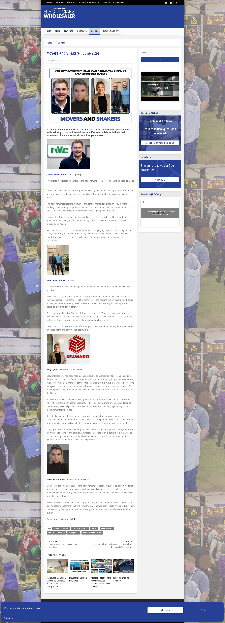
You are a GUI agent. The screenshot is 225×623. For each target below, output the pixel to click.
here (76, 519)
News (57, 31)
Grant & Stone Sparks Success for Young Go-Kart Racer (68, 544)
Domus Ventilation (61, 528)
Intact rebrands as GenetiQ (121, 579)
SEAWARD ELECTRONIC (92, 532)
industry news (106, 528)
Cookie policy (8, 618)
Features (68, 31)
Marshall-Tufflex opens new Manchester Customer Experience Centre (101, 582)
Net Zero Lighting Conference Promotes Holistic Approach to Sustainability (112, 544)
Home (48, 31)
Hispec (94, 528)
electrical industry (79, 528)
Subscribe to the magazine (89, 2)
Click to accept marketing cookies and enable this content (160, 86)
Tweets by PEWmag (160, 213)
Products (82, 31)
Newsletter (71, 2)
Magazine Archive (110, 31)
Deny (203, 610)
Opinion (94, 31)
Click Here (160, 179)
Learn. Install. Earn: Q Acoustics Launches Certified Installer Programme (56, 582)
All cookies (165, 610)
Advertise (59, 2)
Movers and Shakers (56, 532)
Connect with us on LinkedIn (113, 2)
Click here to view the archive (160, 143)
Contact (49, 2)
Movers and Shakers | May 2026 (78, 579)
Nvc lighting (74, 532)
